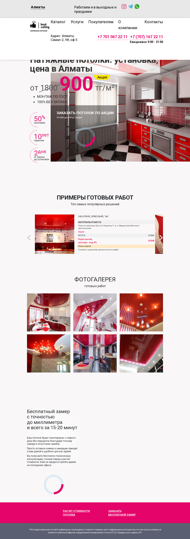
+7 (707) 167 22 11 (146, 36)
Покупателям (100, 21)
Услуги (77, 21)
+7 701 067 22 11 (113, 36)
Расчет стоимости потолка (71, 513)
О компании (127, 24)
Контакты (153, 21)
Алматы (38, 7)
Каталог (58, 21)
